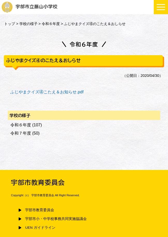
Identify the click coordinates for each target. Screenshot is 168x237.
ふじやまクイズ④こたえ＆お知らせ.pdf (47, 92)
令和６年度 (51, 24)
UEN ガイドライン (40, 228)
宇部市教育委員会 (39, 210)
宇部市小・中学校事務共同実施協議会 (56, 219)
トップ (9, 24)
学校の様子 (28, 24)
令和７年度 (20, 133)
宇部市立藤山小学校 (29, 6)
